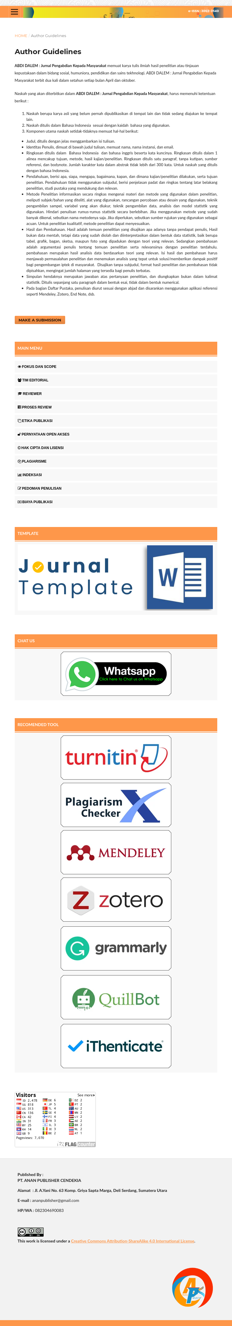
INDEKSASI (30, 475)
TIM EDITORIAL (33, 380)
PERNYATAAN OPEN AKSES (44, 434)
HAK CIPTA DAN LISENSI (41, 448)
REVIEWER (30, 394)
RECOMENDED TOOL (38, 724)
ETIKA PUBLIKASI (35, 421)
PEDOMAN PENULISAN (40, 488)
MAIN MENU (30, 348)
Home (21, 35)
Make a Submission (40, 320)
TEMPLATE (28, 533)
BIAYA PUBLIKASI (35, 502)
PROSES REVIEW (35, 407)
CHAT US (26, 640)
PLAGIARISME (32, 461)
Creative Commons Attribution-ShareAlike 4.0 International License (132, 1240)
